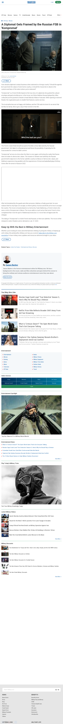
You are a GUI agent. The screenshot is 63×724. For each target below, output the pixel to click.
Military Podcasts (6, 712)
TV (20, 15)
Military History (37, 367)
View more (58, 458)
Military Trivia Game (38, 362)
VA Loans (33, 708)
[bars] (3, 2)
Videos (4, 716)
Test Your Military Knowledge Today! (12, 506)
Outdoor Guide (37, 364)
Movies (10, 15)
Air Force (4, 703)
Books (38, 15)
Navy (3, 701)
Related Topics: (5, 247)
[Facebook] (2, 722)
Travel (43, 15)
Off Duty (3, 15)
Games (16, 15)
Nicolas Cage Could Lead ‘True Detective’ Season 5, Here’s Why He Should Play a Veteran (28, 447)
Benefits (34, 695)
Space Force (5, 710)
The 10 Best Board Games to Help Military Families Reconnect (20, 456)
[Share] (15, 722)
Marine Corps (5, 706)
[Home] (1, 20)
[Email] (12, 722)
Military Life (36, 722)
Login (52, 2)
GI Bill (32, 701)
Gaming (6, 359)
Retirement (34, 712)
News (4, 695)
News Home (5, 697)
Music (33, 15)
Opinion (4, 714)
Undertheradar (26, 15)
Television (6, 367)
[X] (6, 722)
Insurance (33, 710)
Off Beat (49, 15)
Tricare (33, 706)
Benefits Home (35, 697)
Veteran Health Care (36, 703)
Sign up (58, 2)
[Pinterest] (9, 722)
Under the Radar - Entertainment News (21, 247)
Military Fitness (37, 357)
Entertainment (7, 354)
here (56, 284)
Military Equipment (38, 359)
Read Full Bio (7, 277)
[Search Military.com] (31, 690)
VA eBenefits (34, 714)
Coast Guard (5, 708)
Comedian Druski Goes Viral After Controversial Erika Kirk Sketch (20, 450)
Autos (5, 362)
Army (3, 699)
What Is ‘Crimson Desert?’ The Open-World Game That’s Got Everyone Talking (24, 444)
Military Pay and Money (37, 699)
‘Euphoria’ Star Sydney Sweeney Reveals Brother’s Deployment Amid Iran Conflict (25, 453)
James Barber (12, 76)
